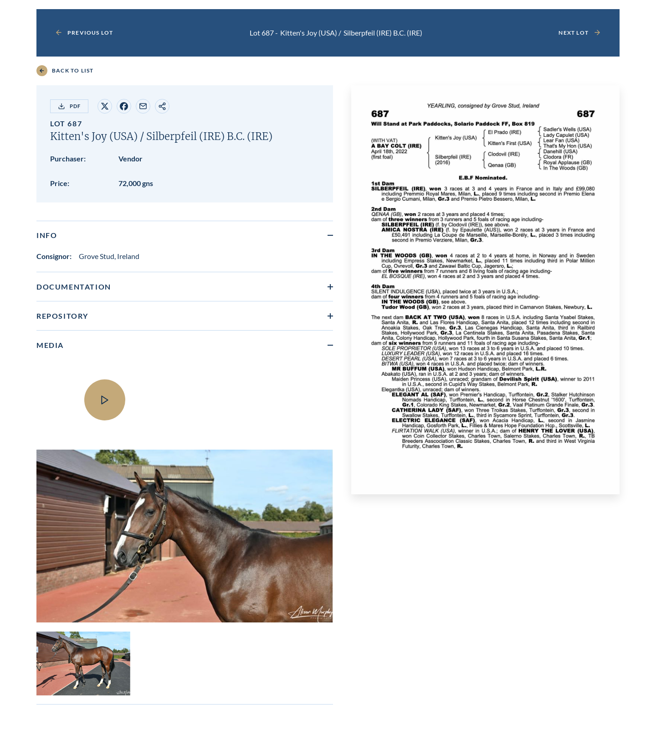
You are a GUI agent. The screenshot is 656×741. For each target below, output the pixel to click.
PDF (69, 106)
